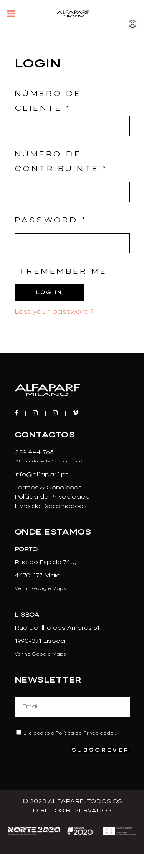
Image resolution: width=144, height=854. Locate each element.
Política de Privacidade (52, 497)
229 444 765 (34, 452)
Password (51, 220)
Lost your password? (54, 312)
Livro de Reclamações (51, 506)
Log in (49, 292)
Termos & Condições (48, 488)
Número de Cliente (72, 113)
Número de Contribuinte (61, 162)
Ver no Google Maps (40, 589)
